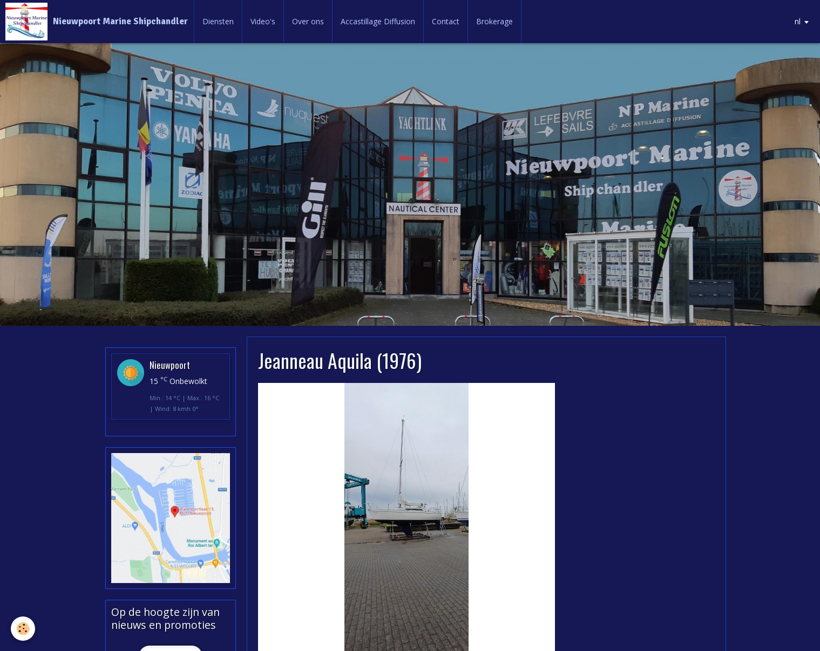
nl (798, 21)
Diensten (218, 21)
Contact (445, 21)
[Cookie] (23, 628)
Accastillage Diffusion (378, 21)
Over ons (308, 21)
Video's (262, 21)
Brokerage (494, 21)
